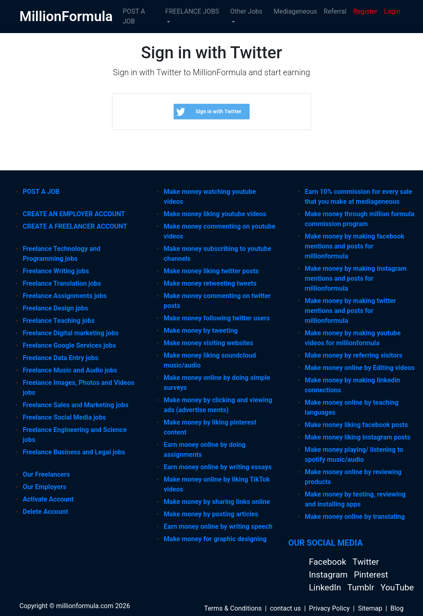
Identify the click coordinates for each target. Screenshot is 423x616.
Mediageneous (295, 11)
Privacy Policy (329, 608)
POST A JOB (134, 16)
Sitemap (370, 608)
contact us (285, 608)
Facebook (328, 562)
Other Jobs (246, 11)
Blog (397, 608)
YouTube (397, 587)
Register (365, 11)
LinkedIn (326, 587)
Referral (335, 11)
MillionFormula (66, 16)
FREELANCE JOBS (192, 11)
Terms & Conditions (233, 608)
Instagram (329, 575)
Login (392, 11)
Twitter (365, 562)
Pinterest (371, 575)
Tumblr (361, 587)
